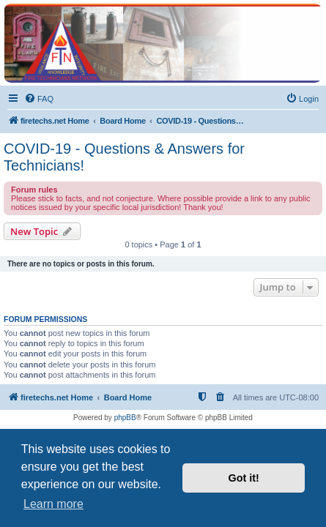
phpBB (125, 418)
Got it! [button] (244, 478)
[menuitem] (38, 99)
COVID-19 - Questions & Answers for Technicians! (124, 157)
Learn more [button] (53, 504)
